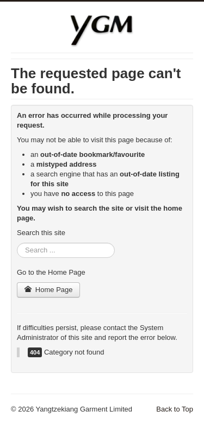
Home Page (48, 290)
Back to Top (174, 409)
